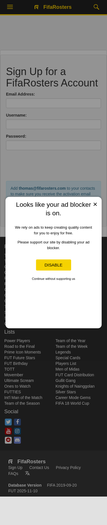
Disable (53, 264)
